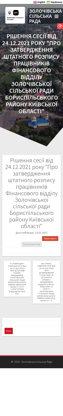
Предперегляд (31, 244)
